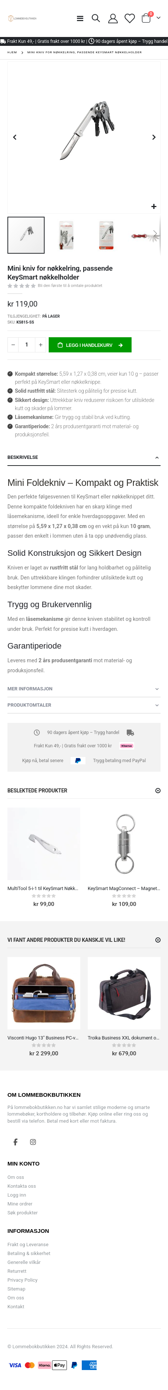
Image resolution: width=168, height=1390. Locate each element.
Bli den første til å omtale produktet (70, 285)
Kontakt (15, 1306)
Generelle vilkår (24, 1262)
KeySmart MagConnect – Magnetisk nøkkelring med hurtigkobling (124, 888)
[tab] (84, 458)
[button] (153, 206)
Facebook (15, 1141)
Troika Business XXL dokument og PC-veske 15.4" (124, 1038)
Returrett (16, 1271)
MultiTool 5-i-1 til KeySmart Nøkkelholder (43, 888)
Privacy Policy (22, 1280)
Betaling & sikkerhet (28, 1253)
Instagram (33, 1141)
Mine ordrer (19, 1204)
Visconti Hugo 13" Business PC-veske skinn (43, 1038)
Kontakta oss (21, 1186)
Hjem (12, 52)
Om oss (15, 1177)
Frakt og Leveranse (27, 1244)
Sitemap (16, 1289)
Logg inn (16, 1195)
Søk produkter (22, 1212)
